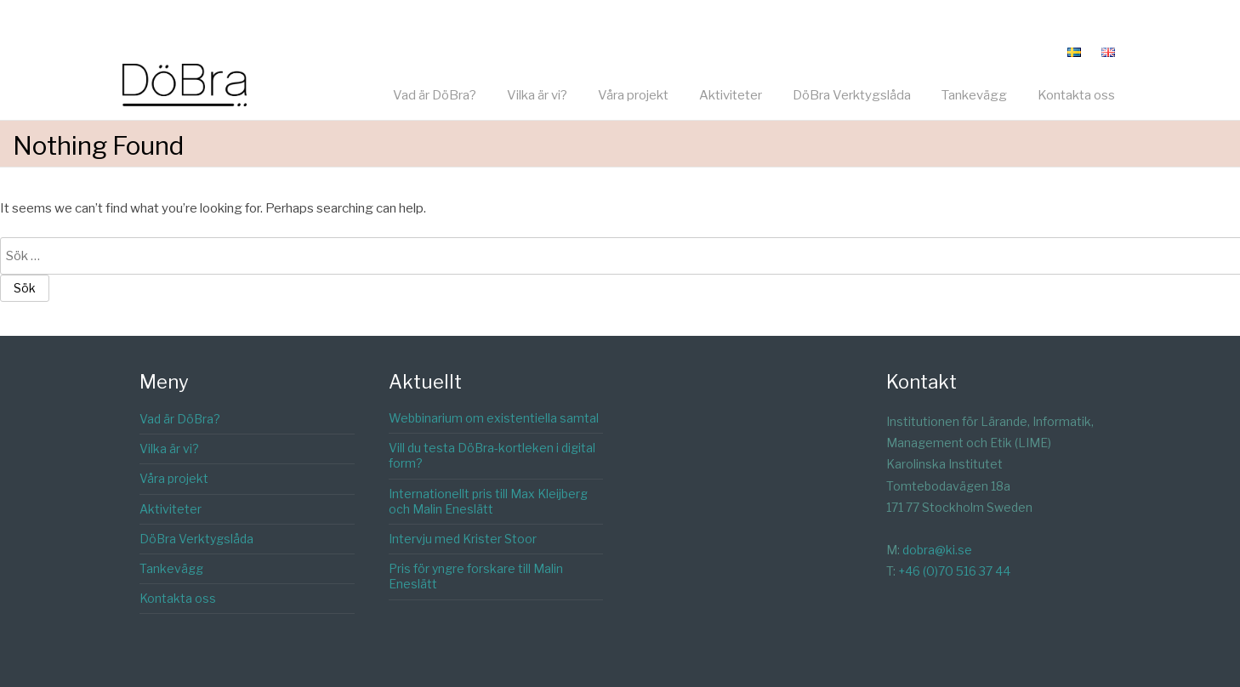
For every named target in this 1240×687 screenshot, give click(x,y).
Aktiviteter (730, 95)
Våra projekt (633, 95)
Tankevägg (974, 95)
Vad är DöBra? (434, 95)
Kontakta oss (1076, 95)
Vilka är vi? (537, 95)
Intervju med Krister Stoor (463, 538)
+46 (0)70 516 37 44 (954, 571)
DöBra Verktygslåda (852, 95)
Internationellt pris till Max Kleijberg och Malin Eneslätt (488, 501)
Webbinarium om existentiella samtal (494, 418)
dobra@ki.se (937, 549)
